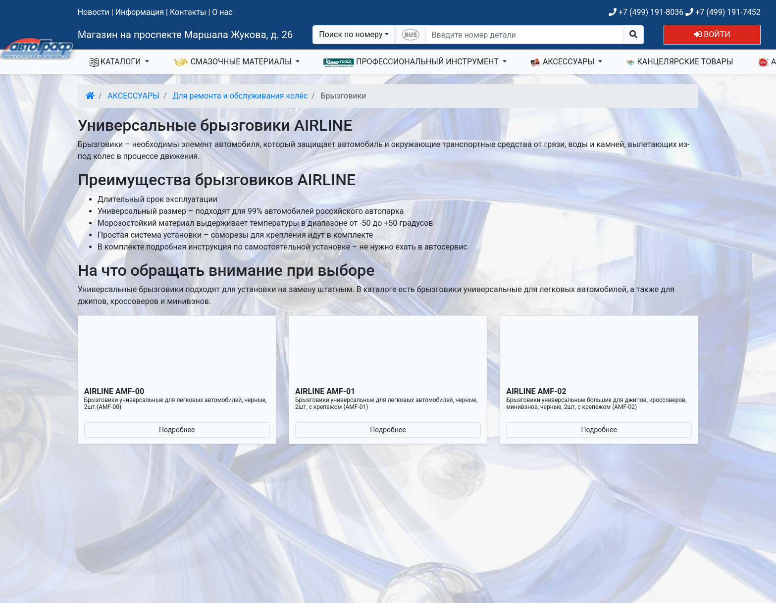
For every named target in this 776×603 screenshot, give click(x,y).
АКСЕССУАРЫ (563, 62)
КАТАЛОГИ (116, 62)
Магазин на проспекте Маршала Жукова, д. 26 (185, 35)
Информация (139, 12)
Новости (93, 12)
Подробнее (177, 430)
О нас (222, 12)
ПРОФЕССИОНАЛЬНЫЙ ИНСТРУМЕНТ (412, 62)
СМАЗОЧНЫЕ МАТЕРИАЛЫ (233, 62)
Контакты (188, 12)
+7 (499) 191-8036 (646, 12)
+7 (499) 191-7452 (722, 12)
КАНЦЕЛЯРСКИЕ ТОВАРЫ (679, 62)
